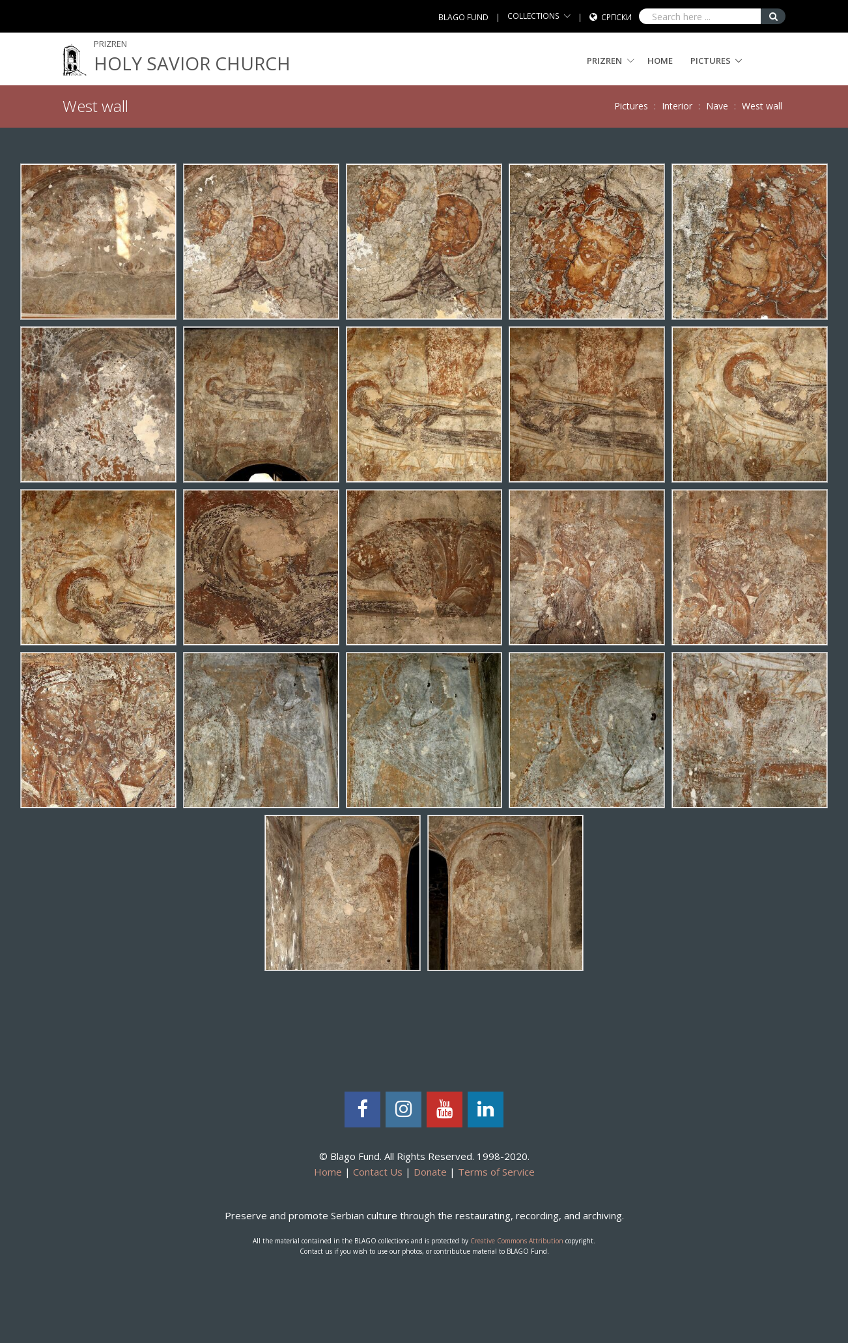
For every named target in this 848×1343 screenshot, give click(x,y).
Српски (616, 17)
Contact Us (378, 1171)
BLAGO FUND (463, 17)
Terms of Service (496, 1171)
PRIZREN (610, 60)
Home (660, 60)
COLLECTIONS (533, 15)
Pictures (710, 60)
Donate (430, 1171)
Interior (677, 106)
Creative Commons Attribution (516, 1240)
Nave (717, 106)
